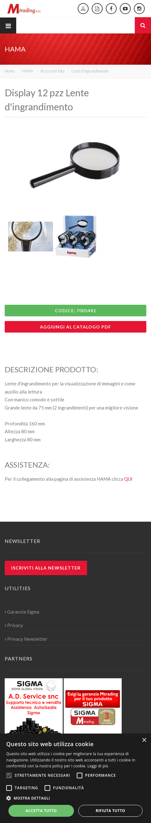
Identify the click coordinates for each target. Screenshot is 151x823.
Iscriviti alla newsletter (45, 567)
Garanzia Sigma (22, 612)
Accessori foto (52, 70)
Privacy (14, 625)
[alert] (75, 778)
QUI (128, 479)
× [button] (144, 740)
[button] (75, 798)
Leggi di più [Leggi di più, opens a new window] (97, 766)
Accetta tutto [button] (41, 810)
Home (10, 70)
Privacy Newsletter (26, 639)
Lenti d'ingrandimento (90, 70)
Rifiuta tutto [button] (110, 810)
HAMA (27, 70)
